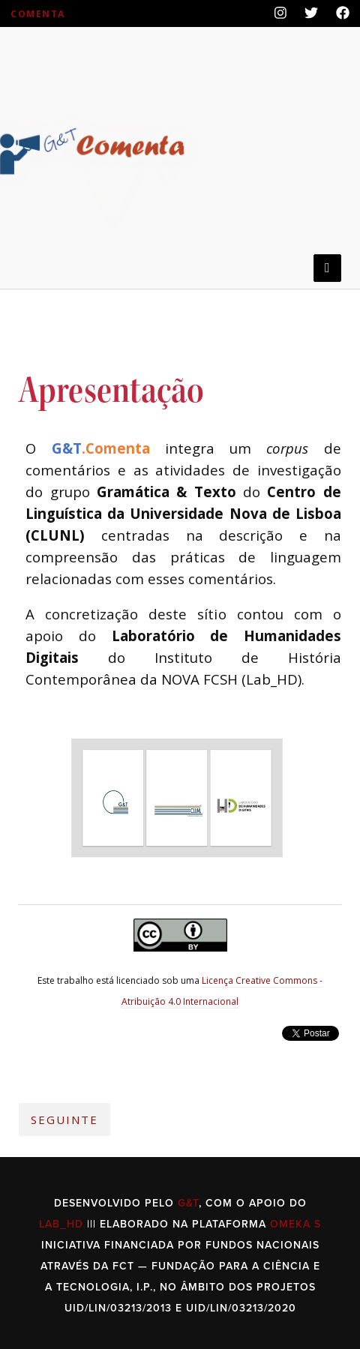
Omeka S (295, 1224)
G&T (188, 1203)
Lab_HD (61, 1224)
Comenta (37, 13)
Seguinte (64, 1119)
